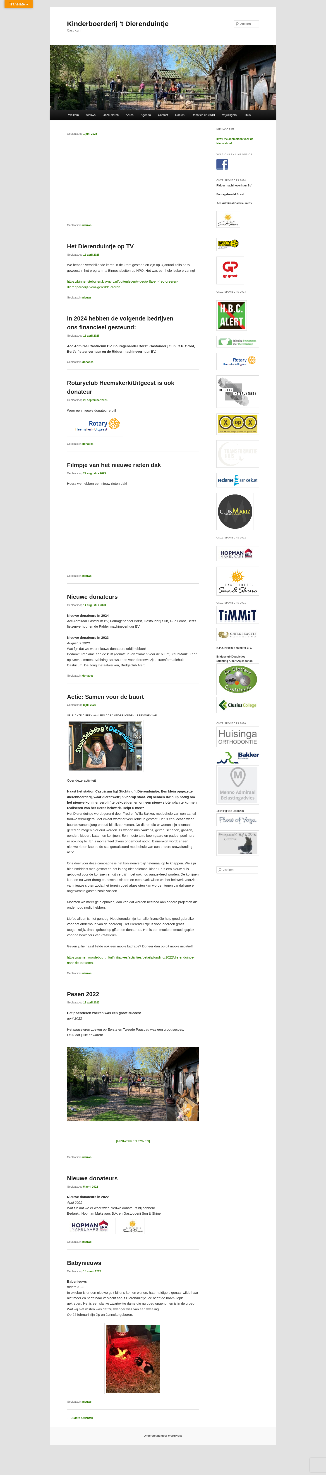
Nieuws (91, 115)
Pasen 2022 (83, 994)
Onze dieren (111, 115)
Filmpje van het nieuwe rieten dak (114, 465)
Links (247, 115)
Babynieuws (84, 1263)
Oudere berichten (80, 1418)
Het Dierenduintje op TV (100, 246)
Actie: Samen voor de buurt (105, 696)
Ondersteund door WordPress (163, 1435)
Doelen (180, 115)
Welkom (73, 115)
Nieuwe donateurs (92, 596)
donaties (87, 362)
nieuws (86, 225)
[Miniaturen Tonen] (133, 1141)
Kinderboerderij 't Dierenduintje (118, 23)
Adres (130, 115)
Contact (163, 115)
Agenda (146, 115)
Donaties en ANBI (203, 115)
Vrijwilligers (229, 115)
